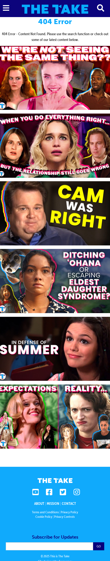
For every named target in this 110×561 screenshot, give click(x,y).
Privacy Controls (64, 517)
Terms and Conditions (45, 512)
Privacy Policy (69, 512)
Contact (69, 503)
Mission (53, 503)
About (39, 503)
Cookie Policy (43, 517)
